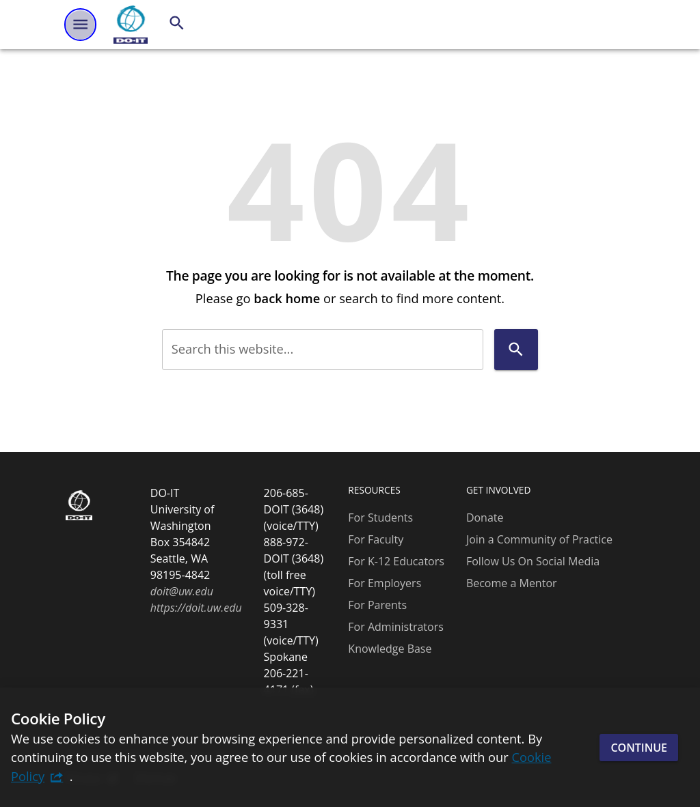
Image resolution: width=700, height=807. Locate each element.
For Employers (384, 583)
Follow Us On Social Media (533, 561)
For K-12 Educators (396, 561)
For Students (380, 517)
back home (287, 298)
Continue (638, 747)
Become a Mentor (511, 583)
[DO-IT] (130, 24)
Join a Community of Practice (539, 539)
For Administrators (395, 626)
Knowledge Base (389, 648)
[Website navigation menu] (80, 24)
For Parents (377, 604)
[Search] (176, 23)
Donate (485, 517)
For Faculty (375, 539)
